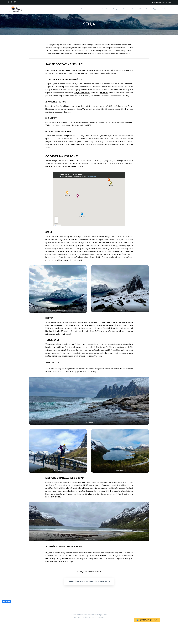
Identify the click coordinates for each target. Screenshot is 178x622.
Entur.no (104, 92)
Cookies (101, 617)
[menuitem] (134, 9)
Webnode (92, 617)
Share (6, 601)
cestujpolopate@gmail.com (161, 2)
